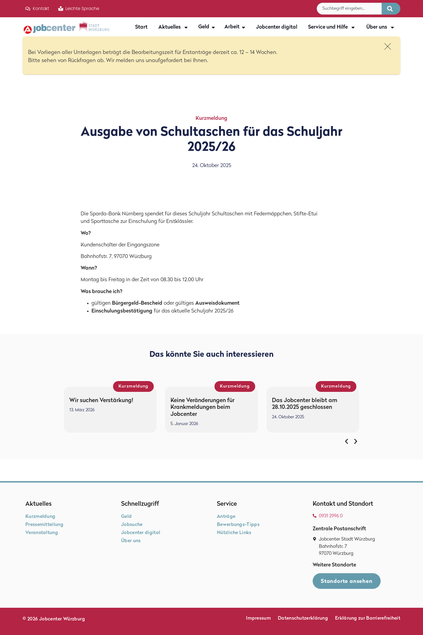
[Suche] (391, 9)
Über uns (380, 27)
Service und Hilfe (332, 27)
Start (141, 27)
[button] (346, 441)
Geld (126, 516)
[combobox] (349, 9)
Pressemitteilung (44, 524)
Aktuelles (173, 27)
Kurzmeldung (211, 118)
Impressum (258, 618)
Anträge (226, 516)
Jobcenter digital (276, 27)
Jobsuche (131, 524)
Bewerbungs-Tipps (238, 524)
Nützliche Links (234, 533)
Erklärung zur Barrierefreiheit (367, 618)
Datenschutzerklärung (303, 618)
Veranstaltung (41, 533)
